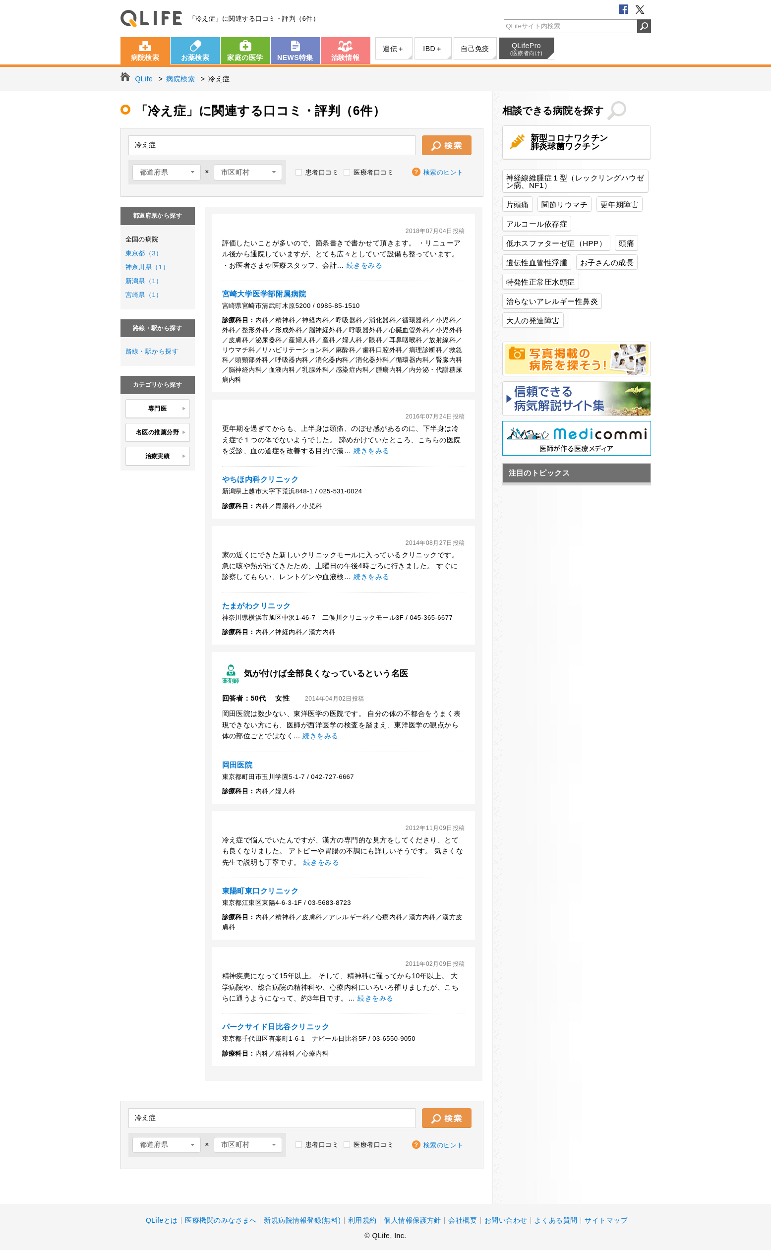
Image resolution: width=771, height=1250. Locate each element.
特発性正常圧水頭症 (540, 282)
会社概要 (462, 1220)
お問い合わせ (506, 1220)
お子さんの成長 (607, 262)
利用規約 (362, 1220)
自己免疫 (475, 49)
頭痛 (626, 243)
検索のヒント (443, 172)
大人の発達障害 (533, 320)
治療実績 (165, 456)
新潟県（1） (144, 281)
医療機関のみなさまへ (221, 1220)
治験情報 (345, 57)
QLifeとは (162, 1220)
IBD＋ (432, 49)
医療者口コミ (374, 172)
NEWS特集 (295, 57)
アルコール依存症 (537, 224)
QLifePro (526, 49)
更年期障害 (619, 204)
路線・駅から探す (152, 351)
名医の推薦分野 (161, 432)
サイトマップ (606, 1220)
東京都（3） (144, 253)
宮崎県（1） (144, 294)
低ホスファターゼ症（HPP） (556, 243)
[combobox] (166, 172)
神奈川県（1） (147, 267)
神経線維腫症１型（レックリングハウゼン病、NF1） (575, 181)
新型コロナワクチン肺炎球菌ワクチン (569, 142)
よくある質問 (556, 1220)
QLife (151, 18)
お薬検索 (195, 57)
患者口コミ (322, 172)
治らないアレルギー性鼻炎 (552, 301)
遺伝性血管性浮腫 (537, 262)
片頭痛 (517, 204)
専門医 (167, 409)
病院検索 (145, 57)
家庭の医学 (245, 57)
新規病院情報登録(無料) (302, 1220)
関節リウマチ (564, 204)
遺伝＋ (393, 49)
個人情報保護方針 (412, 1220)
